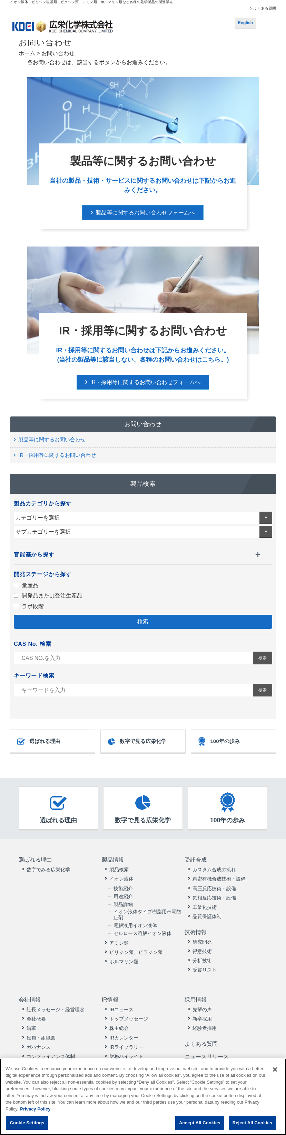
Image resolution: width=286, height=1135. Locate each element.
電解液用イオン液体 (135, 925)
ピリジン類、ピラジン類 (135, 951)
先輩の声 (202, 1008)
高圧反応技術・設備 (214, 888)
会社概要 (36, 1017)
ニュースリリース (207, 1054)
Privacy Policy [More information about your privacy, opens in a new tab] (35, 1109)
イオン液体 (121, 878)
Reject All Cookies (252, 1122)
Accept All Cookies (199, 1122)
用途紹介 (123, 896)
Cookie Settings (27, 1122)
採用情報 (196, 999)
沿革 (31, 1027)
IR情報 (109, 999)
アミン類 (119, 942)
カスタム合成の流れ (214, 869)
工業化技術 (205, 907)
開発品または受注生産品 (48, 596)
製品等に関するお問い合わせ (52, 439)
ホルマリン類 (123, 961)
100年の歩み (218, 741)
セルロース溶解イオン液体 (142, 933)
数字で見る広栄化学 (136, 741)
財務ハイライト (126, 1055)
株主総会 (119, 1027)
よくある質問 (264, 8)
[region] (143, 1096)
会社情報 (30, 999)
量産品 (26, 585)
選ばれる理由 (38, 741)
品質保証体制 (207, 916)
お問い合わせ (142, 424)
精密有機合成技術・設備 (219, 878)
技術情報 (196, 931)
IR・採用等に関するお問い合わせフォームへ (145, 382)
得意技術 (202, 950)
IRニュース (121, 1008)
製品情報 (112, 860)
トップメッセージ (128, 1017)
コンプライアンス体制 (51, 1055)
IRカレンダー (123, 1036)
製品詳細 (123, 904)
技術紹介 (123, 888)
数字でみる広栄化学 (48, 869)
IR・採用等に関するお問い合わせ (57, 455)
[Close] (275, 1069)
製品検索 (119, 869)
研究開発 (202, 941)
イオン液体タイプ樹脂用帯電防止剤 (147, 914)
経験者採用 (205, 1027)
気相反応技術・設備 (214, 897)
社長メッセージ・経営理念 (56, 1008)
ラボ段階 (29, 606)
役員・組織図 (41, 1036)
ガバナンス (39, 1045)
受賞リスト (205, 969)
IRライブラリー (126, 1045)
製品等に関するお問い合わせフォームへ (145, 212)
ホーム (27, 53)
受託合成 (196, 860)
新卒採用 (202, 1017)
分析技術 (202, 960)
